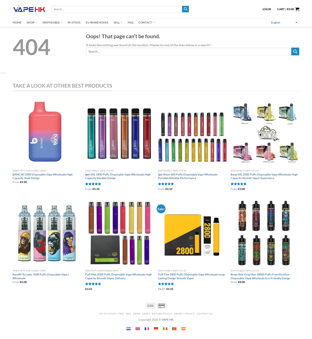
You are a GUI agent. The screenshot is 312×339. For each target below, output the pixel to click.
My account (108, 313)
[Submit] (185, 9)
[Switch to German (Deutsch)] (156, 328)
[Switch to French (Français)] (147, 328)
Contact (146, 22)
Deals (146, 313)
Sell (118, 22)
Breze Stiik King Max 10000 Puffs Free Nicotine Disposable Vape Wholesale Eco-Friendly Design (260, 276)
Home (17, 22)
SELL (128, 313)
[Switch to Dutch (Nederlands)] (129, 328)
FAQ (131, 22)
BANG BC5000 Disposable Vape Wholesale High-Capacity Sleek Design (43, 176)
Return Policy (162, 313)
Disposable (52, 22)
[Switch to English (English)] (284, 22)
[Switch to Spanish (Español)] (183, 328)
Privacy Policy (184, 313)
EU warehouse (97, 22)
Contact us (204, 313)
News (136, 313)
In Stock (74, 22)
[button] (288, 9)
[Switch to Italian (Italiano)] (165, 328)
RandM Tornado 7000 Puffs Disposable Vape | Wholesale (41, 276)
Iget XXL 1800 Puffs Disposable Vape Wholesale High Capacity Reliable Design (118, 176)
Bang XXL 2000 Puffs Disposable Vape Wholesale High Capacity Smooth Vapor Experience (264, 176)
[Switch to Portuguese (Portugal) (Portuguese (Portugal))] (174, 328)
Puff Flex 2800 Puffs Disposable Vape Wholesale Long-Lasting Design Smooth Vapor (191, 276)
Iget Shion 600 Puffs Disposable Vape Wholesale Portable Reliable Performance (187, 176)
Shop (32, 22)
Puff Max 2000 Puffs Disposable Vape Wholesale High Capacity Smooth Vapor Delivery (118, 276)
